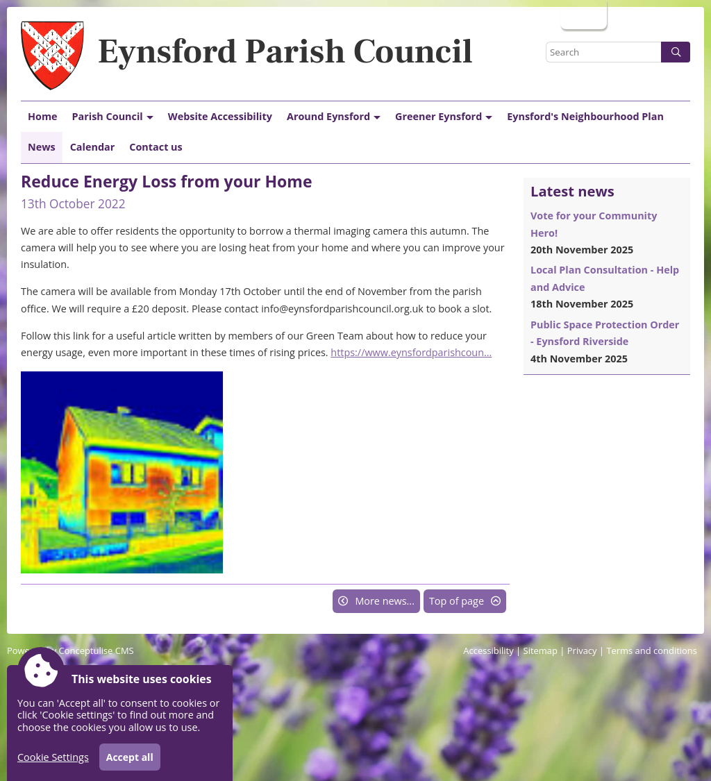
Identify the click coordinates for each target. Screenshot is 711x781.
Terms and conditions (651, 650)
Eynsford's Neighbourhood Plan (585, 116)
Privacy (582, 650)
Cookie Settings (53, 757)
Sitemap (541, 650)
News (42, 146)
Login (582, 14)
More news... (385, 600)
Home (43, 116)
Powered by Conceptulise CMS (70, 650)
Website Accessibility (220, 116)
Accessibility (488, 650)
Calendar (92, 146)
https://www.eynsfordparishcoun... (411, 352)
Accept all (129, 757)
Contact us (155, 146)
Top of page (456, 600)
